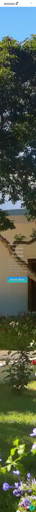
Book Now (17, 279)
